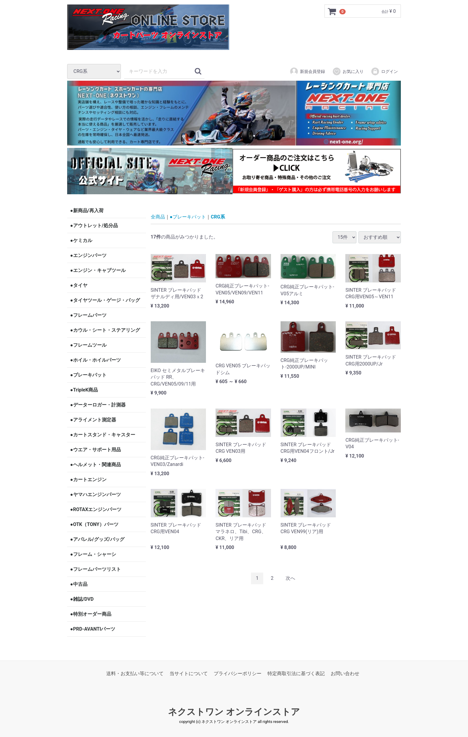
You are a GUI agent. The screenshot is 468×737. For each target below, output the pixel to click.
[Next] (290, 578)
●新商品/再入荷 (87, 210)
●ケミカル (81, 240)
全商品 (158, 217)
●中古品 (78, 584)
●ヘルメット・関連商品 (95, 464)
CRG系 (218, 217)
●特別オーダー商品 (90, 614)
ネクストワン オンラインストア (234, 712)
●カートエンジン (88, 479)
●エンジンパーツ (88, 255)
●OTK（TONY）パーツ (94, 524)
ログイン (384, 71)
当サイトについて (189, 673)
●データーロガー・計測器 (98, 405)
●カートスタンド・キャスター (102, 435)
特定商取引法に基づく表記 (296, 673)
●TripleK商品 (84, 390)
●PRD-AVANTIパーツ (92, 629)
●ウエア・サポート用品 (95, 449)
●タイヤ (78, 285)
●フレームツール (88, 345)
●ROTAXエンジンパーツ (95, 509)
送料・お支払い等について (135, 673)
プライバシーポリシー (237, 673)
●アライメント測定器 (93, 420)
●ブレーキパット (88, 375)
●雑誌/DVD (82, 599)
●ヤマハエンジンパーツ (95, 494)
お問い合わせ (345, 673)
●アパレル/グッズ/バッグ (97, 539)
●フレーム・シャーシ (93, 554)
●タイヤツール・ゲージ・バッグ (105, 300)
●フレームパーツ (88, 315)
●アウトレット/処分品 (94, 225)
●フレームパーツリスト (95, 569)
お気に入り (348, 71)
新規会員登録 (307, 71)
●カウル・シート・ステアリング (105, 330)
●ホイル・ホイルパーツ (95, 360)
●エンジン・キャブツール (98, 270)
